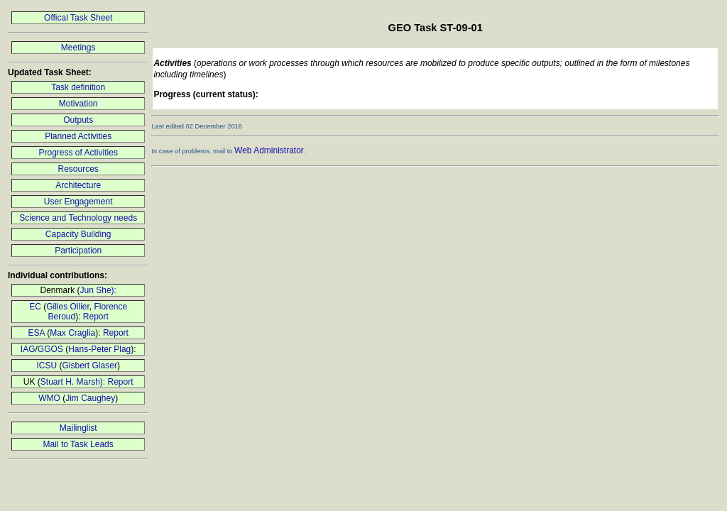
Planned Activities (78, 136)
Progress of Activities (78, 153)
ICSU (47, 365)
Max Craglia (72, 333)
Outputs (78, 120)
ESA (36, 333)
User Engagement (78, 202)
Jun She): (98, 290)
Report (96, 317)
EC (35, 307)
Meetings (78, 48)
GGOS (50, 349)
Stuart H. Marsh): (74, 382)
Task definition (78, 87)
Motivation (78, 104)
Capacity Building (78, 234)
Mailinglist (78, 428)
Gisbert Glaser (89, 365)
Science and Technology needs (78, 218)
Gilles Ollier (67, 307)
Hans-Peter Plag (99, 349)
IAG (28, 349)
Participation (78, 251)
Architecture (78, 185)
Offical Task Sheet (78, 18)
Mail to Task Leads (78, 444)
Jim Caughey (90, 398)
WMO (49, 398)
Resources (78, 169)
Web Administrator (269, 150)
